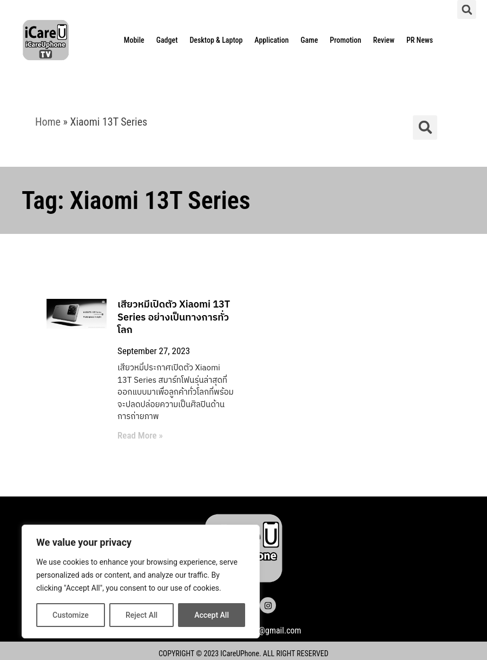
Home (48, 121)
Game (309, 40)
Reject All (141, 615)
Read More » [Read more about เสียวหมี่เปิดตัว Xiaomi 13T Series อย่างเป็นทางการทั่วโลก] (136, 435)
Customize (70, 615)
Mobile (134, 40)
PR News (419, 40)
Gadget (167, 40)
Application (271, 40)
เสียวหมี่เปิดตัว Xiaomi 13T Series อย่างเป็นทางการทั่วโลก (170, 317)
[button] (466, 9)
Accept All (211, 615)
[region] (141, 581)
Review (383, 40)
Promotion (345, 40)
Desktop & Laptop (215, 40)
